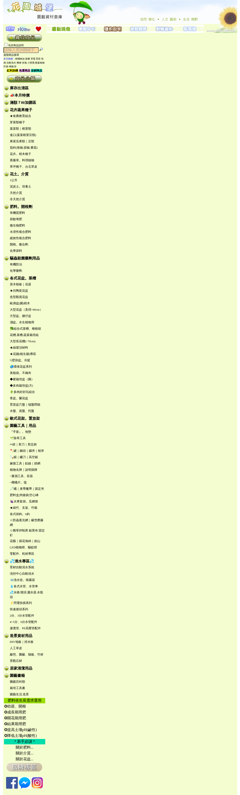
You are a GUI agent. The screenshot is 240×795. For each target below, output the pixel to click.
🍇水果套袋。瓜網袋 (24, 501)
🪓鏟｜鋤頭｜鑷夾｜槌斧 (27, 450)
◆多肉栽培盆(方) (21, 385)
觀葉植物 (40, 62)
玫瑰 (24, 62)
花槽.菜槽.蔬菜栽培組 (24, 335)
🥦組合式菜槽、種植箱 (25, 328)
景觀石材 (16, 661)
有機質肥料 (17, 213)
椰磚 (19, 62)
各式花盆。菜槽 (23, 278)
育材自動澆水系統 (22, 567)
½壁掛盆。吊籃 (20, 360)
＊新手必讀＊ (24, 741)
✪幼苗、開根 (15, 706)
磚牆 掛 (13, 66)
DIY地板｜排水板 (22, 642)
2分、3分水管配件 (22, 615)
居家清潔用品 (21, 668)
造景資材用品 (21, 636)
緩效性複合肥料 (20, 238)
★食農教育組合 (20, 116)
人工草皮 (16, 648)
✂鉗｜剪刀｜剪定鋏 (23, 444)
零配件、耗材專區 (22, 553)
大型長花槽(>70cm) (23, 341)
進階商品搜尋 (13, 54)
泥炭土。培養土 (20, 186)
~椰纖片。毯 (18, 482)
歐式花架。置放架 (25, 418)
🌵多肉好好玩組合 (22, 392)
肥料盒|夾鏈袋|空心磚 (24, 495)
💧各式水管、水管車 (24, 586)
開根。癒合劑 (19, 244)
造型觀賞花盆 (19, 297)
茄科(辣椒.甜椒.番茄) (24, 147)
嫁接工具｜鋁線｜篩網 (25, 463)
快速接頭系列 (19, 609)
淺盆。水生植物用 (22, 322)
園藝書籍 (17, 676)
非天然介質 (17, 199)
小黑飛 (30, 62)
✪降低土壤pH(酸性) (20, 736)
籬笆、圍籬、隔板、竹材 (26, 654)
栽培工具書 (17, 688)
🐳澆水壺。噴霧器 (22, 580)
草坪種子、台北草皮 (23, 166)
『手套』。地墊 (20, 431)
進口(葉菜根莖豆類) (23, 135)
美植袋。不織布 (20, 373)
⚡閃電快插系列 (21, 603)
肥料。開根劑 (21, 207)
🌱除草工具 (18, 438)
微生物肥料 (17, 225)
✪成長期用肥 (15, 712)
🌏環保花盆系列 (21, 366)
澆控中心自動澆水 (22, 573)
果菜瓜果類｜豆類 (22, 141)
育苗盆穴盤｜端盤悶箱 (25, 404)
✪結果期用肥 (15, 724)
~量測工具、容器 (21, 476)
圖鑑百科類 (17, 681)
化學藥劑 (16, 270)
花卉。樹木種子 (20, 154)
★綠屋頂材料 (19, 347)
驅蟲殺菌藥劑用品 (25, 258)
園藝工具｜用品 (23, 426)
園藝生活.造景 (19, 694)
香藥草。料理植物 (22, 160)
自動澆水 (11, 62)
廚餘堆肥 (16, 219)
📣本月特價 (20, 95)
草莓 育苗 (36, 58)
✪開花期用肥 (15, 718)
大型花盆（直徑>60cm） (26, 309)
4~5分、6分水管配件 (24, 622)
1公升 (14, 180)
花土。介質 (19, 174)
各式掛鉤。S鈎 (20, 514)
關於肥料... (25, 747)
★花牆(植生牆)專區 (23, 354)
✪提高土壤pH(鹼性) (20, 730)
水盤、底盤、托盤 (22, 411)
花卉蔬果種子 (21, 110)
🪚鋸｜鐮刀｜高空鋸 (24, 457)
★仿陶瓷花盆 (19, 290)
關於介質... (25, 753)
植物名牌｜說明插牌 (23, 469)
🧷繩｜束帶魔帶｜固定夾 (27, 488)
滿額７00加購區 (23, 103)
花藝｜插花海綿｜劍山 (25, 541)
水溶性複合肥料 (20, 232)
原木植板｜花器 (20, 284)
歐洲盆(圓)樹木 (20, 303)
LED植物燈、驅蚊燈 (23, 547)
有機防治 (16, 264)
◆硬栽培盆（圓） (22, 379)
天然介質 (16, 193)
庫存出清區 (19, 88)
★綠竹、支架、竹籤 (23, 507)
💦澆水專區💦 (22, 561)
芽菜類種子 (17, 122)
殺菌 (27, 58)
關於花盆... (25, 759)
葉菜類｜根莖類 (20, 128)
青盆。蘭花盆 (19, 398)
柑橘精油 (20, 58)
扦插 (6, 66)
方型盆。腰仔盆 (20, 316)
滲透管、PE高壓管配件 (25, 628)
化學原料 (16, 250)
